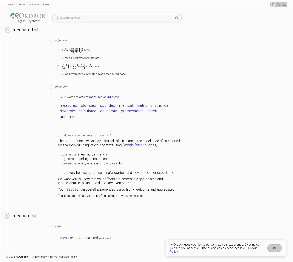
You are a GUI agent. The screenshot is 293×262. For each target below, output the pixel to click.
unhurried (68, 116)
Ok (274, 248)
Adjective (113, 97)
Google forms (133, 145)
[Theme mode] (278, 4)
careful (153, 111)
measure (66, 238)
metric (142, 105)
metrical (126, 105)
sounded (107, 105)
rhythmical (160, 105)
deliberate (108, 111)
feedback (73, 189)
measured (96, 97)
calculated (87, 111)
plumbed (88, 105)
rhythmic (67, 111)
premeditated (132, 111)
